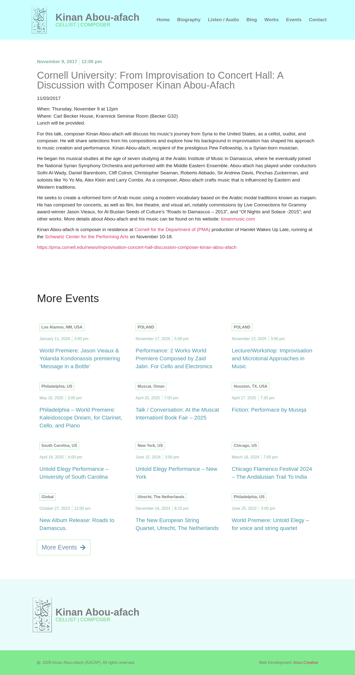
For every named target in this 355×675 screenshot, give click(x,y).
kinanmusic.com (238, 218)
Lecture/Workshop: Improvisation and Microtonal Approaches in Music (272, 358)
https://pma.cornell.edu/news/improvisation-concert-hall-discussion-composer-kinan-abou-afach (136, 247)
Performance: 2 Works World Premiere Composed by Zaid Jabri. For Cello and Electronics (174, 358)
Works (271, 19)
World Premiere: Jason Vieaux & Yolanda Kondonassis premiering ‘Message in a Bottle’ (79, 358)
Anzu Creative (305, 662)
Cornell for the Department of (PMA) (172, 229)
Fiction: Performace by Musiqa (269, 410)
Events (294, 19)
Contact (317, 19)
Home (163, 19)
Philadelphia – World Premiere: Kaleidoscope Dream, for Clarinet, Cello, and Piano (80, 418)
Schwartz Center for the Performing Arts (86, 236)
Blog (252, 19)
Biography (189, 19)
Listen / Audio (223, 19)
